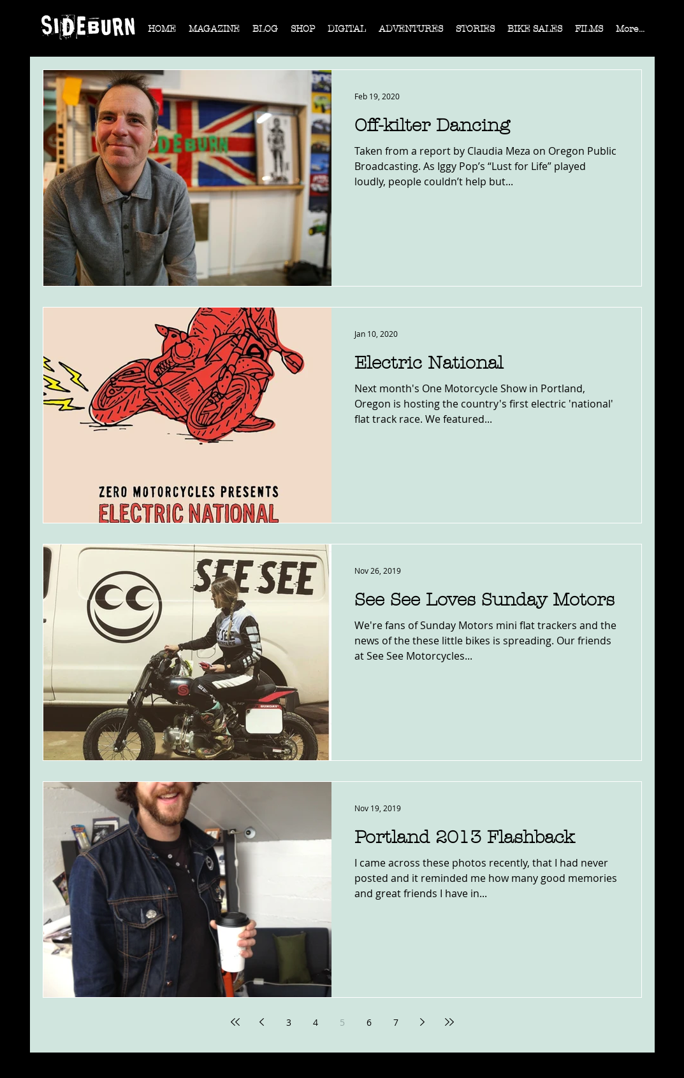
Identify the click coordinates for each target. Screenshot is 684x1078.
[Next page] (422, 1022)
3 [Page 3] (288, 1022)
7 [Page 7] (395, 1022)
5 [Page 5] (342, 1022)
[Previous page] (262, 1022)
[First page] (235, 1022)
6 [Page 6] (369, 1022)
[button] (214, 33)
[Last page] (449, 1022)
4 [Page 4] (315, 1022)
